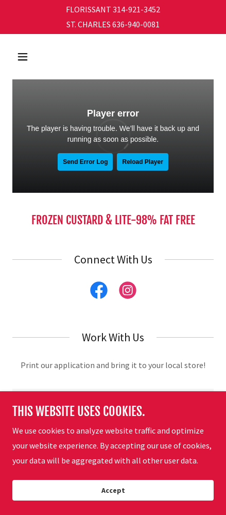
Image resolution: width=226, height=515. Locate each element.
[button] (35, 56)
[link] (98, 292)
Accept (113, 490)
